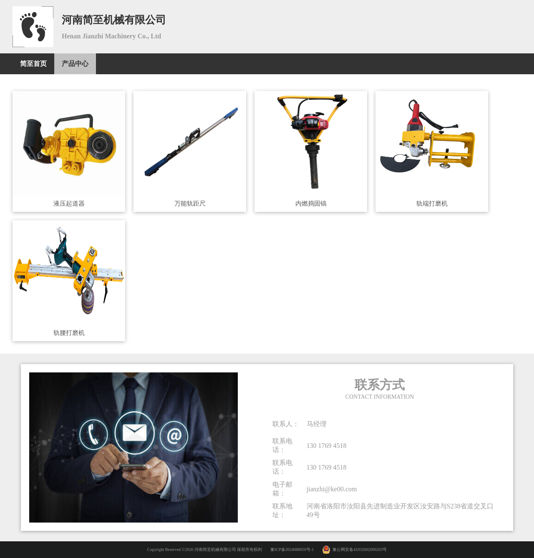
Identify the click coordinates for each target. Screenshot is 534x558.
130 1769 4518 (327, 445)
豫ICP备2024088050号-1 (292, 549)
